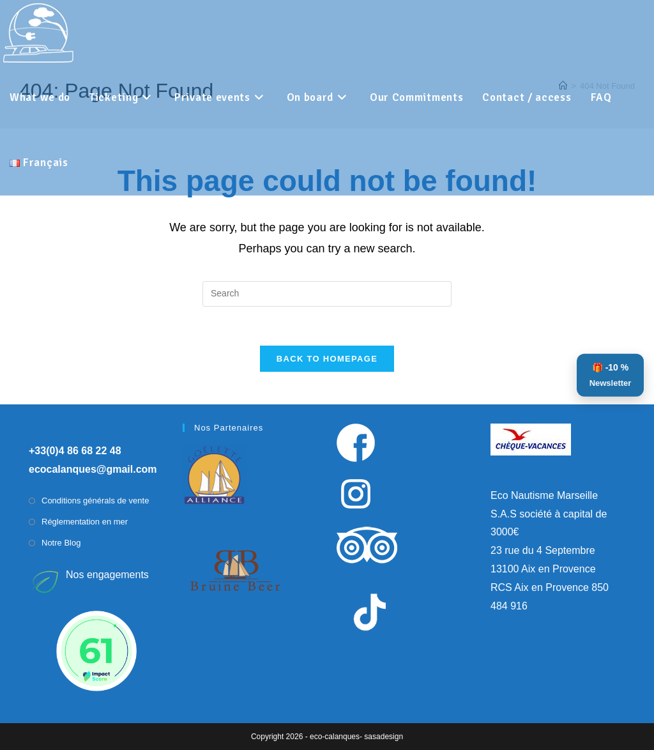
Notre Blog (61, 542)
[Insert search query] (327, 294)
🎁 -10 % (610, 376)
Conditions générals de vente (95, 500)
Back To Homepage (327, 359)
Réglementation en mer (85, 521)
